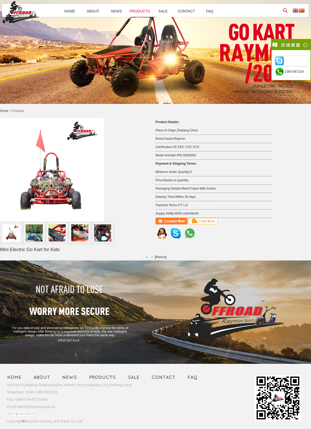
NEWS (116, 11)
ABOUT (93, 11)
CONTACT (186, 11)
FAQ (209, 11)
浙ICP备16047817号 (21, 414)
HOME (69, 11)
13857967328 (294, 71)
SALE (163, 11)
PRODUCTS (140, 11)
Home (4, 111)
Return (160, 257)
